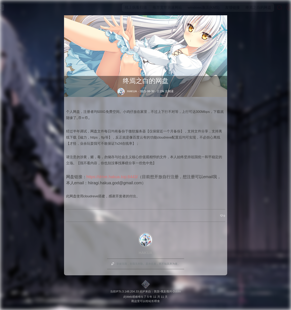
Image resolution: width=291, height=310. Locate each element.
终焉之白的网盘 (251, 8)
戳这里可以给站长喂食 (145, 301)
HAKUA (132, 91)
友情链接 (225, 8)
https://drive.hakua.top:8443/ (112, 176)
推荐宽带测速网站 (160, 8)
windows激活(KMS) (197, 8)
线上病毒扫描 (129, 8)
